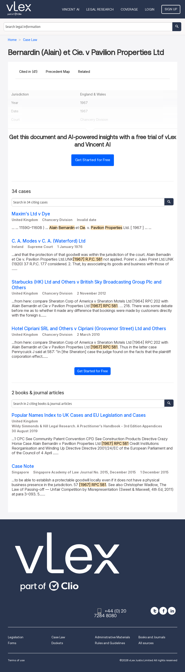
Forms (12, 643)
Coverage (129, 9)
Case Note (23, 466)
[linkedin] (172, 611)
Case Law (58, 637)
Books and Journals (151, 637)
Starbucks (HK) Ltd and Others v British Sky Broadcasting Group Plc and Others (86, 284)
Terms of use (16, 660)
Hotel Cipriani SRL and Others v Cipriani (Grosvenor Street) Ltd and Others (89, 328)
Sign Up (171, 9)
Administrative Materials (112, 637)
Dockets (57, 643)
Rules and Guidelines (110, 643)
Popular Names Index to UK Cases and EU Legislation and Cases (79, 415)
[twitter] (154, 611)
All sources (145, 643)
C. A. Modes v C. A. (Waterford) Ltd (48, 241)
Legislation (15, 637)
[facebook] (163, 611)
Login (149, 9)
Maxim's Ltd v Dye (31, 214)
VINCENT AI (70, 9)
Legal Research (100, 9)
